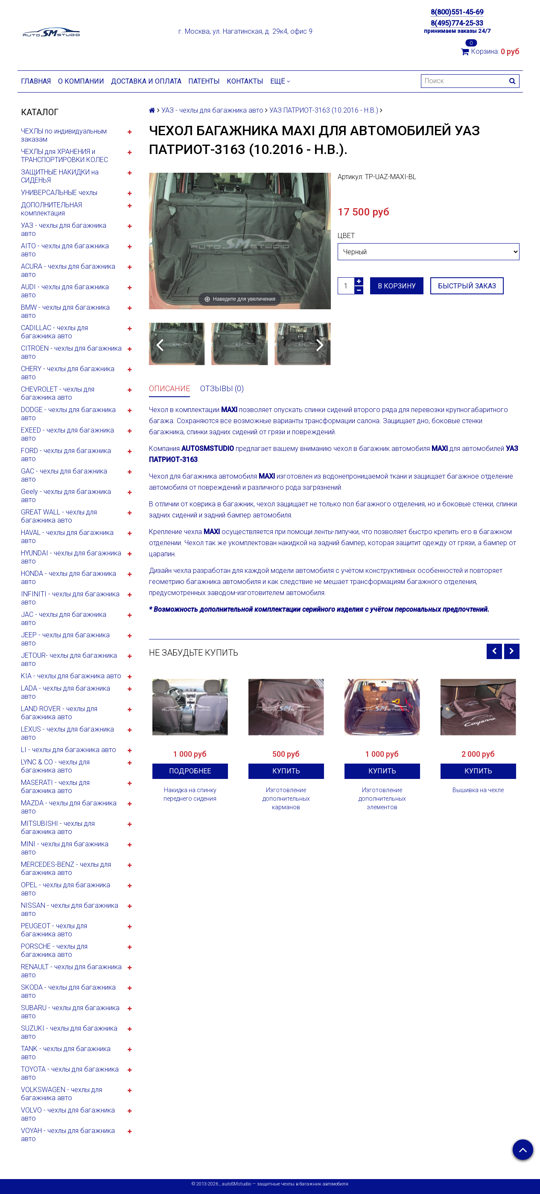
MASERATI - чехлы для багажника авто (55, 787)
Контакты (245, 81)
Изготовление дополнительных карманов (286, 799)
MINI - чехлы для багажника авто (64, 848)
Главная (36, 81)
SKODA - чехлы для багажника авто (68, 991)
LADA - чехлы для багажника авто (65, 692)
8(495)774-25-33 (457, 23)
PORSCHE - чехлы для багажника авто (54, 950)
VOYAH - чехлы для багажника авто (68, 1135)
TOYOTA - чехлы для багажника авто (70, 1073)
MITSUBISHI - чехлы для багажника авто (58, 827)
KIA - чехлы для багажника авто (71, 676)
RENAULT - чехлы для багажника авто (71, 971)
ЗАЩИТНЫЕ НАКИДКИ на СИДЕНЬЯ (60, 176)
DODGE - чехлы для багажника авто (68, 414)
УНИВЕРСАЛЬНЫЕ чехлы (59, 193)
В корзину (397, 286)
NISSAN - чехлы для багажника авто (69, 909)
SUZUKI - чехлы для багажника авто (69, 1032)
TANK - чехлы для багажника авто (66, 1053)
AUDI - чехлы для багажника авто (65, 291)
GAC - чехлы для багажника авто (64, 475)
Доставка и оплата (146, 81)
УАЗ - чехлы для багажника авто (63, 229)
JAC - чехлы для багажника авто (63, 618)
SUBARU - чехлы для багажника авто (70, 1012)
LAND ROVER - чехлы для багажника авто (59, 713)
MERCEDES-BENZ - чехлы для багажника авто (66, 868)
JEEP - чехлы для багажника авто (65, 639)
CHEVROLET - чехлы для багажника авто (57, 393)
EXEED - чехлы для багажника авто (67, 434)
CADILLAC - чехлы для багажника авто (54, 332)
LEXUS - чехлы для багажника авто (67, 733)
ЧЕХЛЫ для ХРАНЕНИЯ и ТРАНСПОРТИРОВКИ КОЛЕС (64, 156)
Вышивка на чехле (478, 790)
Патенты (204, 81)
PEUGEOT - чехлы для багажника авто (54, 930)
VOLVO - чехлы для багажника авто (68, 1114)
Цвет (346, 236)
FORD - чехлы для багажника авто (66, 455)
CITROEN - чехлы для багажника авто (71, 352)
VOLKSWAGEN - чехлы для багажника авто (61, 1094)
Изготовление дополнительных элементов (382, 799)
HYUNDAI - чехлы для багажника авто (71, 557)
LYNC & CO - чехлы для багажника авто (55, 766)
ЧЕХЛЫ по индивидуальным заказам (64, 135)
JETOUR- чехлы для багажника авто (69, 659)
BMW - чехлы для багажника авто (65, 311)
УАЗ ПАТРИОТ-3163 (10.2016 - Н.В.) (323, 110)
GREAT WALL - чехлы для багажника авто (59, 516)
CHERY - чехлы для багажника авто (67, 373)
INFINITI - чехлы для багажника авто (70, 598)
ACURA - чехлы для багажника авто (68, 270)
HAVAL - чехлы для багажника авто (67, 537)
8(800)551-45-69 (457, 12)
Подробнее (190, 771)
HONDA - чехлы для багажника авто (68, 577)
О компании (81, 81)
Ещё (280, 81)
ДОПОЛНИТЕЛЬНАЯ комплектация (51, 209)
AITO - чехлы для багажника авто (65, 250)
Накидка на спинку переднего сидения (189, 794)
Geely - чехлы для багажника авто (66, 496)
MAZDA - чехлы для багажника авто (69, 807)
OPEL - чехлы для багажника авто (65, 889)
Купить (286, 771)
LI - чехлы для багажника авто (68, 750)
